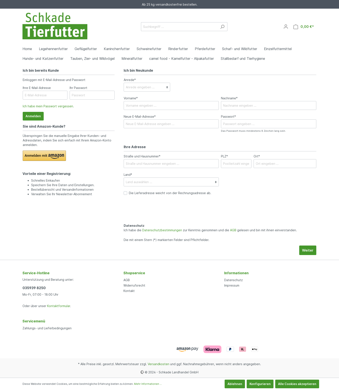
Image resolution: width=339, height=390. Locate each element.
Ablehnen (234, 384)
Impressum (231, 285)
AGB (233, 230)
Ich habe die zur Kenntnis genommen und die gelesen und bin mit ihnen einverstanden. (210, 230)
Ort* (257, 156)
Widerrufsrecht (134, 285)
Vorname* (131, 98)
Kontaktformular (58, 306)
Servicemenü (33, 321)
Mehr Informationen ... (148, 383)
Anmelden (33, 116)
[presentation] (156, 214)
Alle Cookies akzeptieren (297, 384)
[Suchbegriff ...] (179, 26)
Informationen (236, 273)
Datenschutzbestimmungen (162, 230)
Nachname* (229, 98)
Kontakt (129, 291)
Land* (128, 174)
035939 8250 (34, 288)
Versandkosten (158, 364)
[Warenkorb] (304, 26)
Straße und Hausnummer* (142, 156)
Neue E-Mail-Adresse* (140, 116)
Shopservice (134, 273)
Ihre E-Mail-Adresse (37, 88)
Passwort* (228, 116)
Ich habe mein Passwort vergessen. (48, 106)
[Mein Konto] (286, 26)
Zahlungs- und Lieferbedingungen (47, 328)
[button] (44, 156)
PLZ (224, 156)
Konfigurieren (260, 384)
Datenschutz (233, 280)
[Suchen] (222, 26)
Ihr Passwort (78, 88)
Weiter (307, 250)
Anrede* (130, 80)
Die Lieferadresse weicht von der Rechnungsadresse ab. (170, 193)
